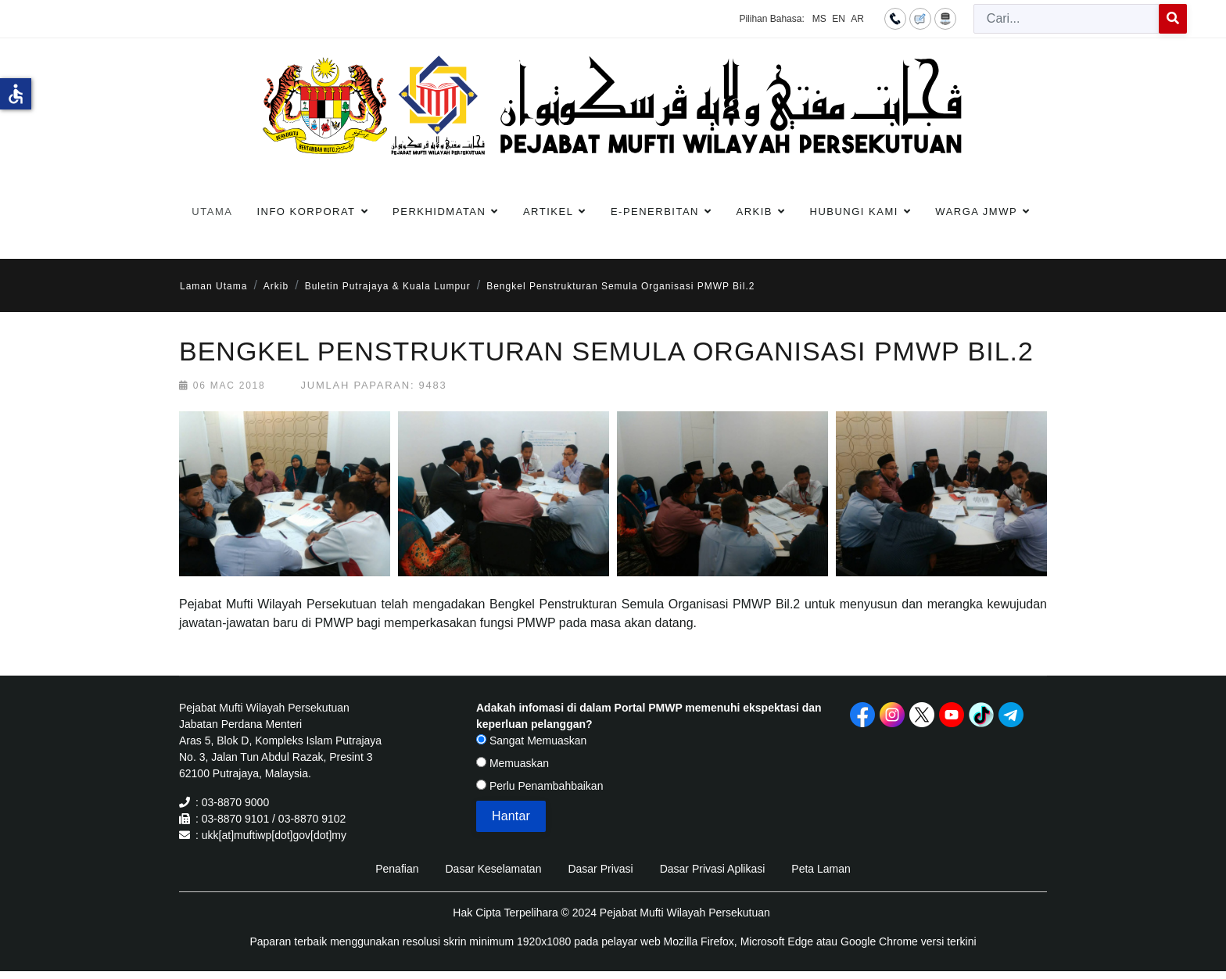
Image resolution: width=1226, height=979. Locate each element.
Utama (212, 211)
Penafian (396, 868)
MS (819, 18)
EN (838, 18)
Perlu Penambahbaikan (539, 786)
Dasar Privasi (600, 868)
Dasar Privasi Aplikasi (712, 868)
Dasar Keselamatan (493, 868)
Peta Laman (821, 868)
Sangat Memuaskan (531, 740)
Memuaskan (512, 763)
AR (857, 18)
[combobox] (1066, 19)
